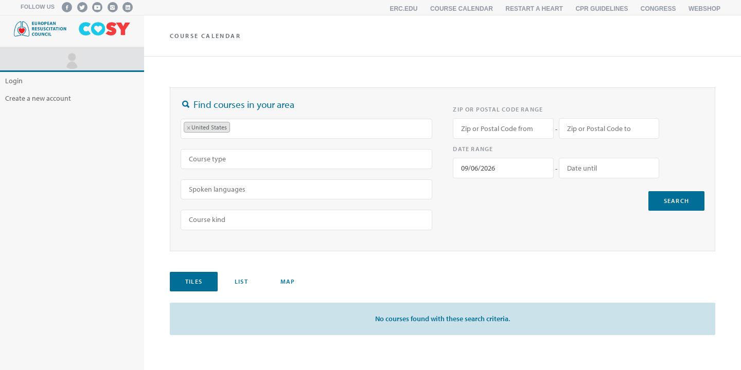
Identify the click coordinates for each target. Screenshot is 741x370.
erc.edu (403, 8)
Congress (658, 8)
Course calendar (461, 8)
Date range (473, 149)
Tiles (193, 281)
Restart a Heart (534, 8)
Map (287, 281)
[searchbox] (238, 128)
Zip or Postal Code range (498, 109)
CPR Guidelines (601, 8)
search (676, 201)
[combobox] (306, 129)
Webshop (704, 8)
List (241, 281)
